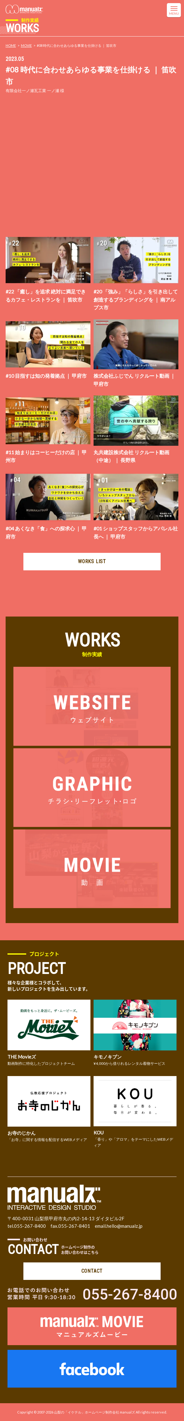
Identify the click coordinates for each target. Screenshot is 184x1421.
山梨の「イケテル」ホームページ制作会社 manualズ (94, 1412)
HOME (11, 45)
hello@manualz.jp (125, 1226)
